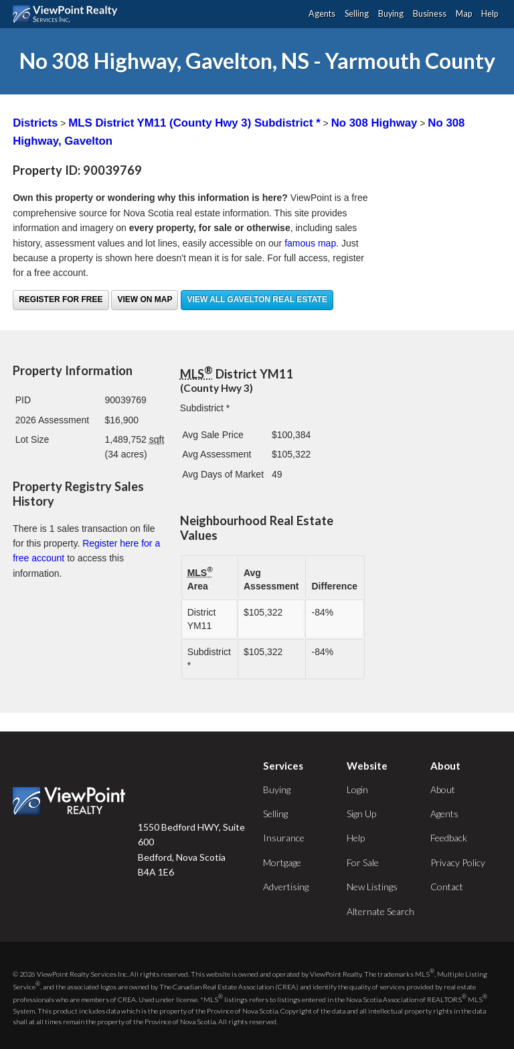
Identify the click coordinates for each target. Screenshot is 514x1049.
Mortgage (282, 862)
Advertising (286, 886)
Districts (35, 123)
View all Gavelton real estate (257, 299)
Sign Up (361, 813)
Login (357, 789)
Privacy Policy (457, 862)
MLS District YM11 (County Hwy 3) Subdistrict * (194, 123)
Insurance (284, 837)
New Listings (372, 886)
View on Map (144, 299)
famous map (310, 243)
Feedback (448, 837)
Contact (446, 886)
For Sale (363, 862)
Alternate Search (380, 911)
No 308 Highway (374, 123)
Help (489, 14)
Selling (357, 14)
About (442, 789)
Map (464, 14)
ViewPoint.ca (68, 14)
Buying (391, 14)
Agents (322, 14)
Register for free (60, 299)
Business (429, 14)
